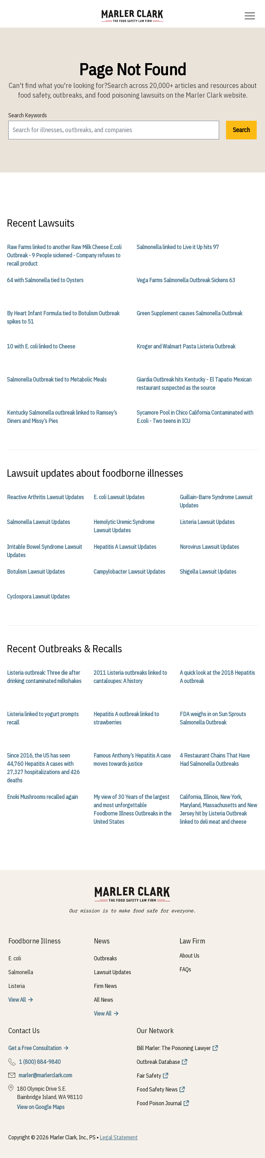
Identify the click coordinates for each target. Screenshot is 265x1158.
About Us (189, 955)
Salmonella (20, 972)
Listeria (16, 985)
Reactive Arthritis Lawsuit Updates (45, 497)
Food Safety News (157, 1089)
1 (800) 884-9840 (40, 1061)
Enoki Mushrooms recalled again (42, 796)
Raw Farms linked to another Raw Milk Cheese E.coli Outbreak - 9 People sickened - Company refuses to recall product (64, 255)
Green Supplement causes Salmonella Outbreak (189, 313)
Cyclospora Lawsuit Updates (38, 596)
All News (103, 999)
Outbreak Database (158, 1061)
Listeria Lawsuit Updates (207, 521)
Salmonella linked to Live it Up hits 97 (178, 247)
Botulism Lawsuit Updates (36, 571)
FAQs (185, 969)
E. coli (14, 958)
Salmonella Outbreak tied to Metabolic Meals (57, 379)
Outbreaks (105, 958)
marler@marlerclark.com (45, 1075)
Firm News (105, 985)
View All (17, 999)
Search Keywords (27, 115)
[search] (113, 130)
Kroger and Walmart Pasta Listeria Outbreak (186, 346)
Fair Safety (149, 1075)
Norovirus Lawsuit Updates (209, 546)
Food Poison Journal (159, 1103)
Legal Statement (119, 1137)
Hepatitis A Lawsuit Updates (125, 546)
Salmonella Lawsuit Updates (38, 521)
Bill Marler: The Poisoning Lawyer (174, 1048)
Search (241, 130)
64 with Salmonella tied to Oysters (45, 280)
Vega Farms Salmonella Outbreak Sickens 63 (186, 280)
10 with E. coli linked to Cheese (41, 346)
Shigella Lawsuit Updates (208, 571)
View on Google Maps (41, 1106)
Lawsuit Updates (112, 972)
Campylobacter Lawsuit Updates (129, 571)
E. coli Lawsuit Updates (119, 497)
